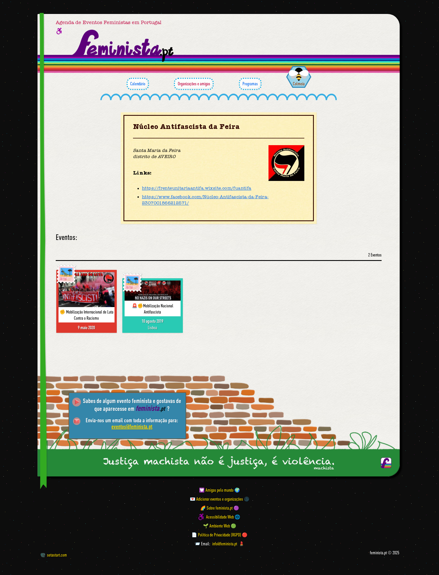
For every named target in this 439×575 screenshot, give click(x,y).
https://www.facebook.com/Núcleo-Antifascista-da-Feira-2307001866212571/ (205, 200)
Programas (250, 83)
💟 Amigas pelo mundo (216, 489)
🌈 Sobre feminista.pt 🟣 (219, 507)
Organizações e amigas (193, 83)
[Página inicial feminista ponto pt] (123, 46)
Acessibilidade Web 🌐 (223, 516)
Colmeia (299, 83)
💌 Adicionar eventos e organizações (216, 498)
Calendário (137, 83)
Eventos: (66, 237)
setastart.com (54, 554)
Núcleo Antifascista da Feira (186, 127)
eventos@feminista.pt (131, 426)
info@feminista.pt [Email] (224, 543)
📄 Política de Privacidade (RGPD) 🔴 (219, 534)
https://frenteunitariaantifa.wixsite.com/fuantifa (196, 188)
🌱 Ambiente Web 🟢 (219, 525)
